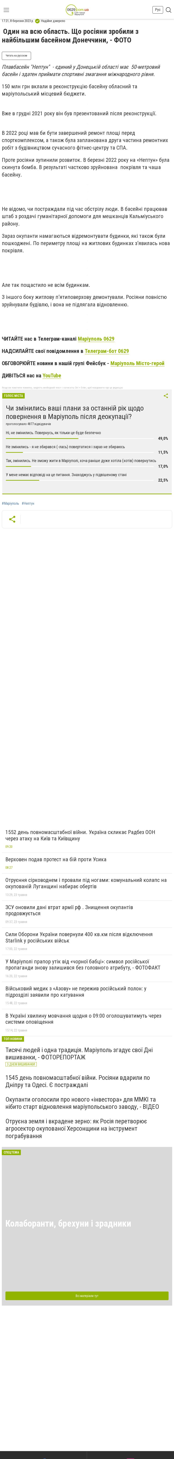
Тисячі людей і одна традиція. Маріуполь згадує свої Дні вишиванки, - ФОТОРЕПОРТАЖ (79, 1053)
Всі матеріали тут (87, 1296)
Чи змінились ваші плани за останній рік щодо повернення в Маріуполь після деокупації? (75, 412)
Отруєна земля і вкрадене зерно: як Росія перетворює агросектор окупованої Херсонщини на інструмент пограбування (76, 1128)
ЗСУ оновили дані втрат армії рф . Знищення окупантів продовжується (69, 910)
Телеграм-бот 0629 (107, 351)
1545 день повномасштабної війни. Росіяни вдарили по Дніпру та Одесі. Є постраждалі (77, 1081)
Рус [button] (158, 9)
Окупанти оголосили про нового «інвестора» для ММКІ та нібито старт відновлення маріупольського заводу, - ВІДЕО (82, 1103)
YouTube (52, 375)
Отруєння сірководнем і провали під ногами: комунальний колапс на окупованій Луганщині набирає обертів (86, 883)
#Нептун (28, 504)
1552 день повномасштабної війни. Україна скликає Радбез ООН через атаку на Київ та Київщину (80, 835)
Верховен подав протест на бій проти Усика (55, 859)
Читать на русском (16, 55)
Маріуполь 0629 (96, 339)
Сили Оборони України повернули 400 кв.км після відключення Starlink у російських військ (79, 937)
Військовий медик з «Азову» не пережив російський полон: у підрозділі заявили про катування (75, 991)
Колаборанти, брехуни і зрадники (68, 1223)
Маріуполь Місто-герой (137, 363)
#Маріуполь (10, 504)
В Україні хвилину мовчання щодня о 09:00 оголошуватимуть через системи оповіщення (83, 1019)
